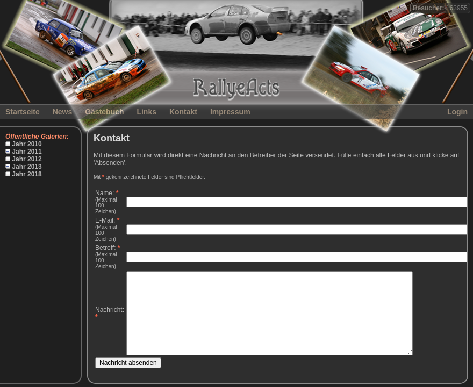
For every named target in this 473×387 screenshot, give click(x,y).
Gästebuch (104, 112)
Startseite (22, 112)
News (63, 112)
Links (146, 112)
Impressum (230, 112)
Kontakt (183, 112)
